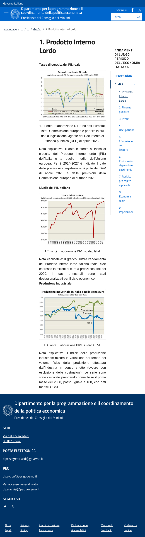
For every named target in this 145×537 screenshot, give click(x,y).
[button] (126, 75)
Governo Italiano (13, 3)
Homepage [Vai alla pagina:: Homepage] (10, 29)
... (22, 29)
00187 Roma (12, 441)
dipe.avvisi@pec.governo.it (21, 489)
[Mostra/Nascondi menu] (6, 14)
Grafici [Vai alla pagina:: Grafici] (37, 29)
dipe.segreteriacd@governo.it (23, 458)
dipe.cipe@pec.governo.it (20, 476)
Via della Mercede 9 (16, 436)
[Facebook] (131, 9)
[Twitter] (138, 9)
